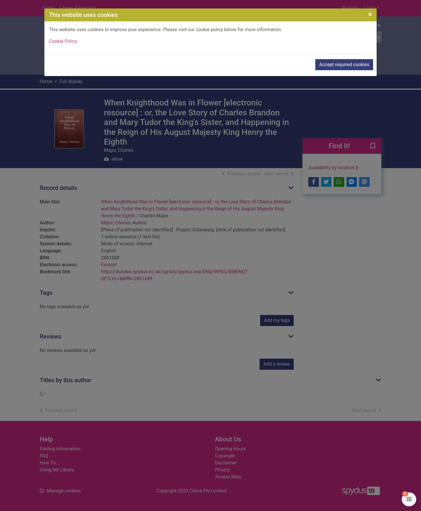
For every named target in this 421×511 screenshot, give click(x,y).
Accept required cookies (344, 64)
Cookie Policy (63, 41)
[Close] (370, 14)
